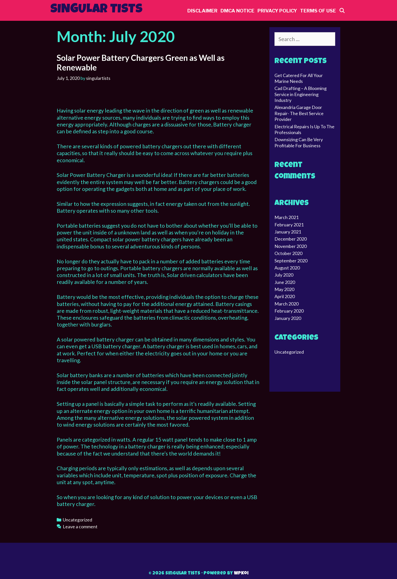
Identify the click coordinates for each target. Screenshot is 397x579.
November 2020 (290, 246)
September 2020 (290, 260)
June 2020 (284, 282)
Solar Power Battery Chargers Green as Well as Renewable (141, 62)
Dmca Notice (237, 11)
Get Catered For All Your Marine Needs (298, 78)
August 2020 (287, 267)
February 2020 (289, 311)
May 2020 (284, 289)
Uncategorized (77, 519)
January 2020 (287, 318)
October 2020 (288, 253)
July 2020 (283, 275)
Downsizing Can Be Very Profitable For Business (298, 142)
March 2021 (286, 217)
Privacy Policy (277, 11)
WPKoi (241, 573)
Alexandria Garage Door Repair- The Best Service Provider (299, 113)
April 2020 (284, 296)
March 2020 (286, 303)
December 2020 (290, 239)
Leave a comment (80, 526)
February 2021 (289, 224)
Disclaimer (202, 11)
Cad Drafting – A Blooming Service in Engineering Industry (300, 94)
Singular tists (96, 10)
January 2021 (287, 231)
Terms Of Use (318, 11)
